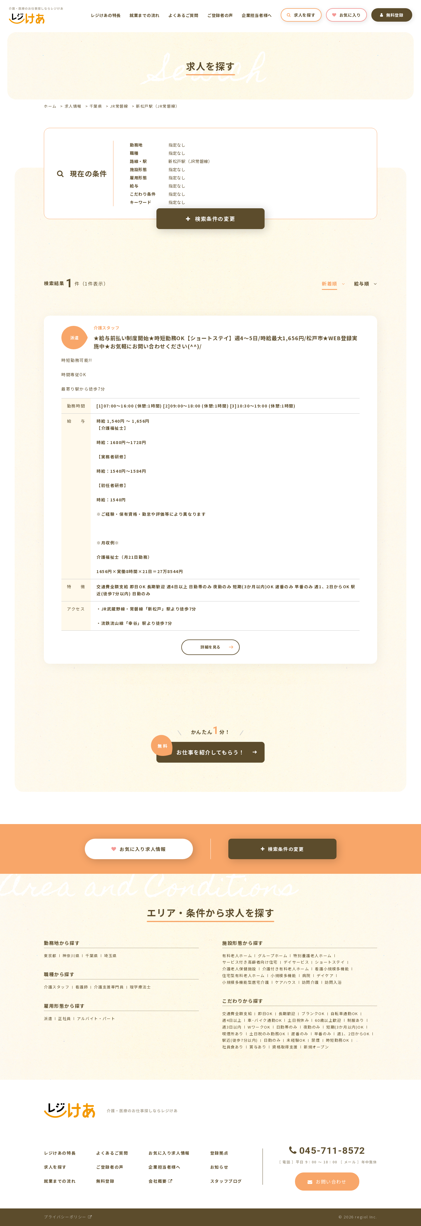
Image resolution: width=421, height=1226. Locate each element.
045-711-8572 (327, 1150)
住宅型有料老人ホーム (243, 975)
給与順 (365, 283)
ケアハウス (285, 982)
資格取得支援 (285, 1047)
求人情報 (73, 106)
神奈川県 (71, 955)
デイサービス (296, 962)
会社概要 (161, 1181)
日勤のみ (272, 1040)
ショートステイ (330, 962)
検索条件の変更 (210, 218)
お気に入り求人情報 (138, 848)
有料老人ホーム (237, 955)
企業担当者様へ (257, 15)
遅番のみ (299, 1033)
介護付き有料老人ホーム (285, 968)
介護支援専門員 (109, 987)
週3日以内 (232, 1027)
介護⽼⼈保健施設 (239, 968)
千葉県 (95, 106)
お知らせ (219, 1167)
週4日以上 (232, 1020)
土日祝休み (298, 1020)
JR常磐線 (119, 106)
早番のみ (322, 1033)
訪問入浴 (333, 982)
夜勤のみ (311, 1027)
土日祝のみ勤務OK (267, 1033)
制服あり (355, 1020)
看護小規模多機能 (332, 968)
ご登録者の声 (220, 15)
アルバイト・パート (96, 1018)
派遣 (48, 1018)
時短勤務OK (337, 1040)
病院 (306, 975)
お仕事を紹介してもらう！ (210, 752)
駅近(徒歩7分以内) (240, 1040)
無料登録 (391, 15)
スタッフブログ (226, 1181)
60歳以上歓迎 (328, 1020)
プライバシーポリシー (68, 1217)
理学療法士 (140, 987)
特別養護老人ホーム (312, 955)
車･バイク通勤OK (265, 1020)
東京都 (50, 955)
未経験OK (296, 1040)
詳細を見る (210, 647)
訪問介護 (310, 982)
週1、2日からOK (353, 1033)
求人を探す (301, 15)
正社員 (64, 1018)
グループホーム (272, 955)
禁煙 (315, 1040)
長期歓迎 (287, 1013)
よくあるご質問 (183, 15)
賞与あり (257, 1047)
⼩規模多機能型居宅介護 (245, 982)
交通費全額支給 (237, 1013)
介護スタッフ (57, 987)
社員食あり (233, 1047)
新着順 (333, 283)
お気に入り (346, 15)
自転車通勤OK (344, 1013)
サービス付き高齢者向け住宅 (250, 962)
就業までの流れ (145, 15)
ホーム (50, 106)
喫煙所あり (233, 1033)
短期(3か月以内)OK (345, 1027)
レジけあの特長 (106, 15)
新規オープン (316, 1047)
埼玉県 (110, 955)
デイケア (325, 975)
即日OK (265, 1013)
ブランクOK (313, 1013)
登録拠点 (219, 1153)
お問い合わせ (327, 1181)
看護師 (81, 987)
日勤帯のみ (287, 1027)
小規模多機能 (283, 975)
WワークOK (259, 1027)
